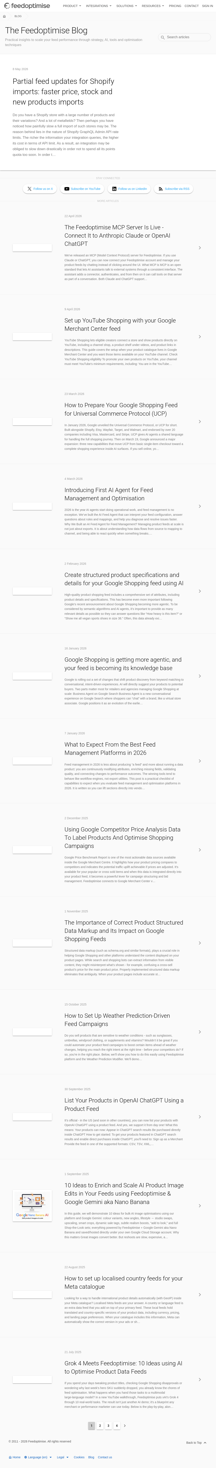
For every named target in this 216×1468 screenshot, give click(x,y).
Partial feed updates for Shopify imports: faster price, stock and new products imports (63, 91)
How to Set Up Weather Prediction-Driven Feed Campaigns (117, 1019)
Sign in (207, 6)
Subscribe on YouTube (85, 188)
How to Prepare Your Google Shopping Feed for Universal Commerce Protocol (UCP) (121, 409)
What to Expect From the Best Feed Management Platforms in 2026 (110, 748)
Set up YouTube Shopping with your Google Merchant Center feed (120, 324)
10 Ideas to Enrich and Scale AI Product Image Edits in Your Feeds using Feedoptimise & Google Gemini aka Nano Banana (124, 1193)
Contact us (105, 1457)
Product (73, 6)
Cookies (79, 1457)
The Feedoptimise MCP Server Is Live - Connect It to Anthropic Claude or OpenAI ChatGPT (117, 235)
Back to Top (197, 1443)
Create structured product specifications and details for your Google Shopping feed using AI (124, 579)
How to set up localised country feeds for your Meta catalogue (124, 1282)
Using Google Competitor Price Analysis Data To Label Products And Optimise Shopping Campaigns (123, 837)
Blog (18, 16)
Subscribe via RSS (177, 188)
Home (14, 1457)
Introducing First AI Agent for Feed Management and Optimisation (109, 494)
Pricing (175, 6)
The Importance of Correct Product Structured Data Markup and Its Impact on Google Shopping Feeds (124, 931)
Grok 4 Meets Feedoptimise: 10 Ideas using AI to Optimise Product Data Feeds (123, 1367)
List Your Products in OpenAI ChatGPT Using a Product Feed (124, 1104)
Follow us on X (43, 188)
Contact (192, 6)
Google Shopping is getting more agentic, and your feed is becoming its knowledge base (123, 663)
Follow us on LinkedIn (132, 188)
